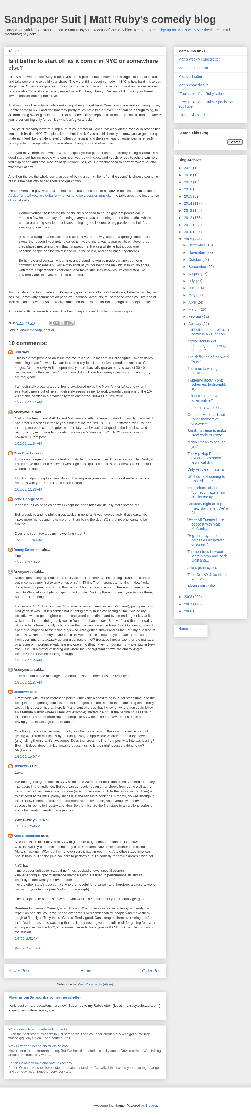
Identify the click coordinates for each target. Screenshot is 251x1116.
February (196, 316)
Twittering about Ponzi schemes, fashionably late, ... (207, 384)
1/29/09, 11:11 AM (28, 402)
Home (86, 971)
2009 (188, 239)
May (192, 295)
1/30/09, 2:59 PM (27, 826)
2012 (188, 218)
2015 (188, 196)
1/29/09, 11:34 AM (28, 443)
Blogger (151, 1105)
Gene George (24, 499)
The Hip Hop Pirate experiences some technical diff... (204, 458)
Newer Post (19, 971)
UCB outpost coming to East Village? (206, 478)
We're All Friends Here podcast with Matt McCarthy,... (205, 524)
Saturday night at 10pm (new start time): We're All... (207, 508)
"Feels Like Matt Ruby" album (202, 94)
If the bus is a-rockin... (205, 408)
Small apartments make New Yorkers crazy (206, 433)
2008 (188, 597)
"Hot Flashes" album (195, 115)
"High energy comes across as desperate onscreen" (205, 540)
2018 (188, 175)
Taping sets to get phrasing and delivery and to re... (206, 345)
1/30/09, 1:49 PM (27, 756)
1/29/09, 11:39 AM (28, 489)
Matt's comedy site (193, 85)
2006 (188, 611)
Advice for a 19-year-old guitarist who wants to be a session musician (60, 195)
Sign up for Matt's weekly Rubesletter (189, 30)
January (195, 324)
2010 (188, 232)
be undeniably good (119, 311)
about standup (31, 330)
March (193, 309)
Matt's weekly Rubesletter (199, 59)
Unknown (21, 692)
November (197, 252)
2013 (188, 210)
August (194, 274)
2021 (188, 168)
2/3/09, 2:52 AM (26, 938)
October (195, 259)
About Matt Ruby (201, 586)
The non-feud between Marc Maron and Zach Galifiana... (207, 556)
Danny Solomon (26, 550)
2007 (188, 604)
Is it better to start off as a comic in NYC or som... (208, 332)
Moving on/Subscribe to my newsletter (44, 997)
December (197, 245)
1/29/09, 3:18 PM (27, 562)
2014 (188, 203)
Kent (17, 352)
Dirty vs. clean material (206, 469)
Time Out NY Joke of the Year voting (207, 576)
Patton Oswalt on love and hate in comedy (40, 1063)
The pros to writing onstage (202, 370)
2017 (188, 182)
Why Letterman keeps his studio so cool (38, 1046)
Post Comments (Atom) (95, 984)
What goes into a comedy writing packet (38, 1029)
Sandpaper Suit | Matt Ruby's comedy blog (110, 19)
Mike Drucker (24, 453)
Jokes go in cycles (202, 567)
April (192, 302)
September (197, 266)
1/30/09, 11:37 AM (28, 682)
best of (49, 330)
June (192, 288)
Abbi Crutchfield (27, 836)
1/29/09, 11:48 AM (28, 540)
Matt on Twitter (190, 76)
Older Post (152, 971)
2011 (188, 225)
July (192, 281)
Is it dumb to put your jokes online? (204, 398)
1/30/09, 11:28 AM (28, 660)
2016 (188, 189)
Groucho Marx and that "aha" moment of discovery (206, 419)
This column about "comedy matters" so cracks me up (206, 492)
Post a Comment (27, 948)
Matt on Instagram (193, 68)
